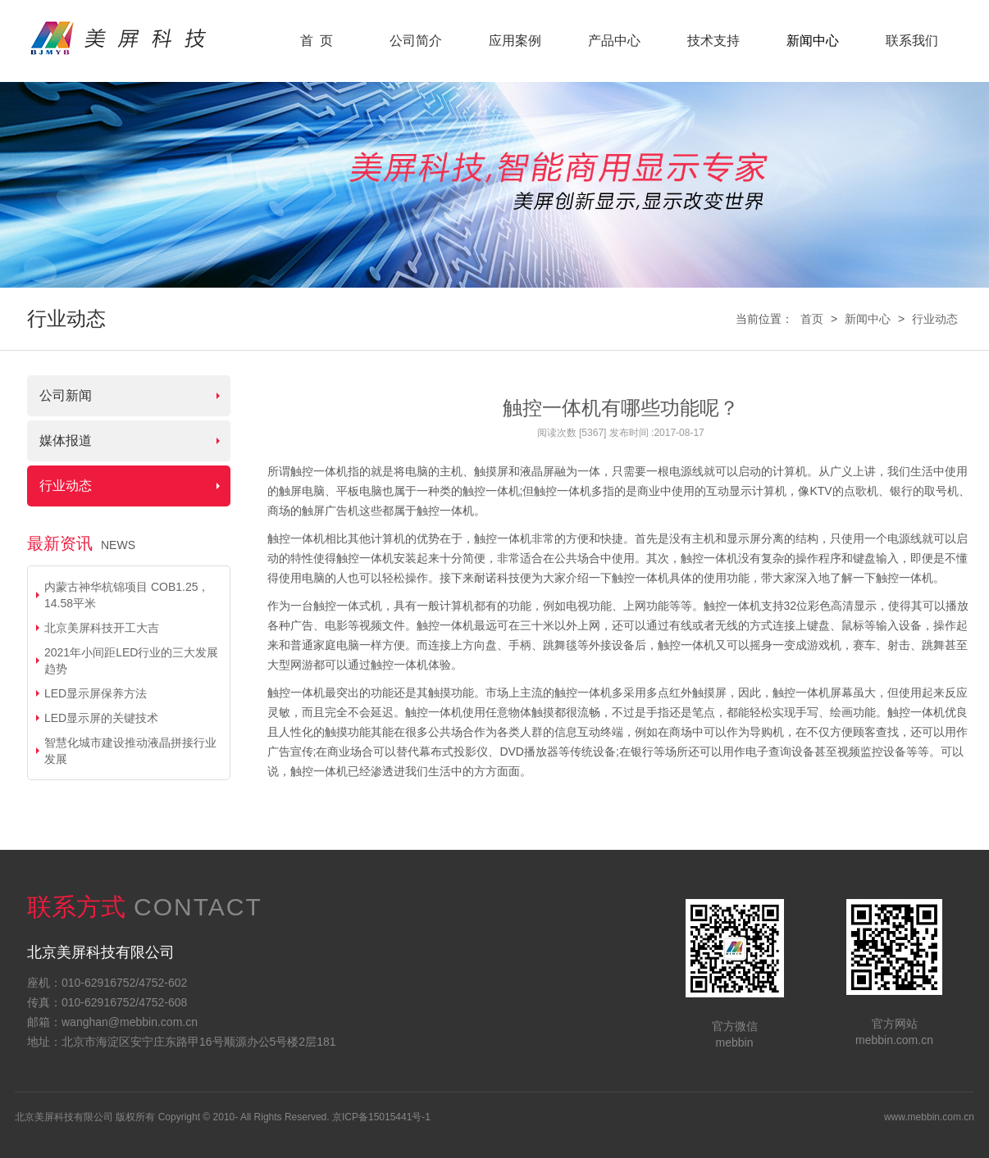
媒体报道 (65, 440)
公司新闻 (65, 395)
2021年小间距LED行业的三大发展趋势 (131, 660)
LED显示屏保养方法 (95, 693)
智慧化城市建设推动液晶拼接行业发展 (130, 750)
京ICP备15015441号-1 (381, 1117)
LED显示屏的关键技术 (101, 717)
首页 (811, 318)
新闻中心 (868, 318)
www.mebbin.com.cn (929, 1117)
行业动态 (935, 318)
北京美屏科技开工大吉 (101, 627)
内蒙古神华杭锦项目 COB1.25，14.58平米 (126, 595)
